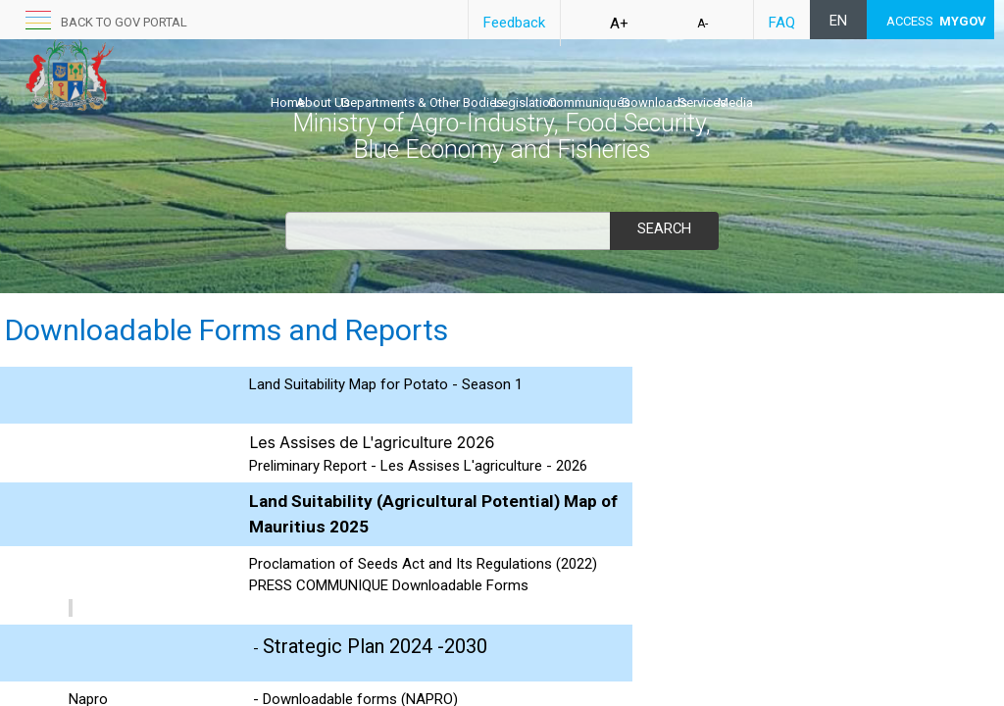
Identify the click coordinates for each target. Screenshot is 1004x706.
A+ (619, 23)
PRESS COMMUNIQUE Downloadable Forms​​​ (388, 585)
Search (663, 228)
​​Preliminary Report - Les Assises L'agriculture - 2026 (418, 466)
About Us (344, 84)
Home (288, 84)
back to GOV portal (124, 22)
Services (826, 84)
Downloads (757, 84)
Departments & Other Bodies (463, 84)
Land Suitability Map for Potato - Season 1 (386, 384)
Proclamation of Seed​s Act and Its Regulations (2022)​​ (423, 564)
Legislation (587, 84)
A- (702, 23)
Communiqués (671, 84)
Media (879, 84)
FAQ (782, 22)
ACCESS (936, 21)
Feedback (514, 22)
